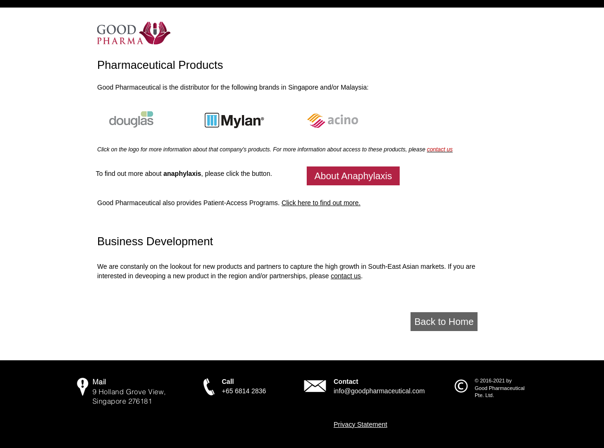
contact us (346, 276)
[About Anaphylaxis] (353, 175)
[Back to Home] (444, 321)
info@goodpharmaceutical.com (379, 391)
